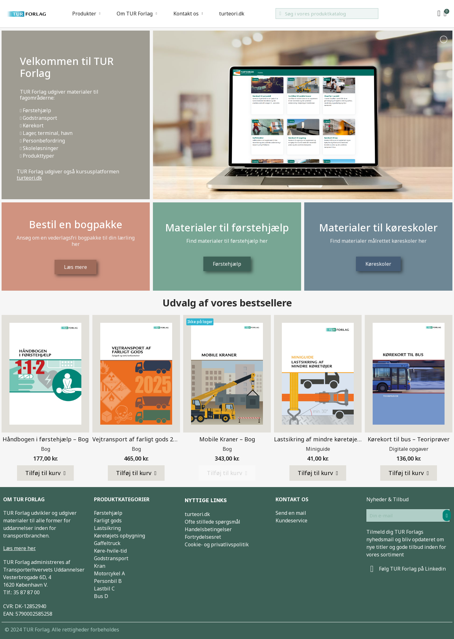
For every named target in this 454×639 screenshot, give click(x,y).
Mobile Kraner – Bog (227, 439)
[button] (45, 473)
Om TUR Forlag (137, 13)
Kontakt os (188, 13)
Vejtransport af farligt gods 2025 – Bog (146, 439)
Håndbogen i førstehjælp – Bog (46, 439)
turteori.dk (231, 13)
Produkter (86, 13)
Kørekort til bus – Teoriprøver (409, 439)
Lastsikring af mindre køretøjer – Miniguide (333, 439)
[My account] (439, 13)
